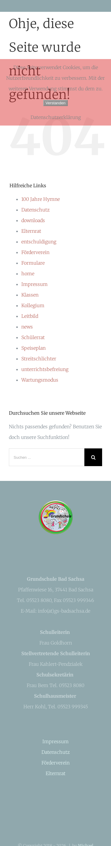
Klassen (29, 295)
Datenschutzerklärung (55, 117)
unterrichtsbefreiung (44, 369)
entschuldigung (38, 242)
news (27, 327)
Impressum (34, 284)
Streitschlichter (38, 359)
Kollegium (32, 305)
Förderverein (35, 252)
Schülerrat (33, 337)
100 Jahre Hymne (40, 199)
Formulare (33, 263)
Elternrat (31, 231)
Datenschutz (35, 210)
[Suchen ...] (46, 457)
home (27, 273)
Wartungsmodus (39, 380)
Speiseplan (33, 348)
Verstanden (55, 103)
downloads (33, 220)
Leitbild (29, 316)
